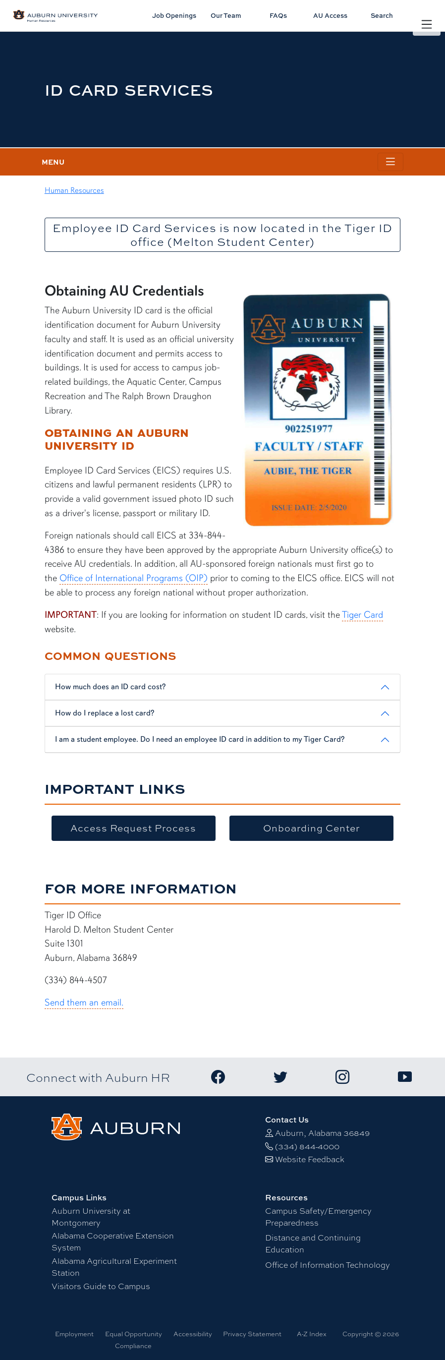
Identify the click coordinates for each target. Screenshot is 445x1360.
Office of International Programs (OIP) (133, 578)
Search (382, 15)
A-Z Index (312, 1333)
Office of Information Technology (327, 1264)
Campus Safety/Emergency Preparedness (318, 1216)
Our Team (226, 15)
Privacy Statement (252, 1333)
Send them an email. (84, 1002)
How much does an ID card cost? (110, 687)
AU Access (330, 15)
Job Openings (174, 15)
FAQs (278, 15)
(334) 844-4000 (307, 1146)
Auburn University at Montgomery (91, 1216)
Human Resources (74, 190)
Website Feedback (309, 1159)
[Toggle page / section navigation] (390, 162)
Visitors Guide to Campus (101, 1286)
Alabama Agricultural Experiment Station (114, 1266)
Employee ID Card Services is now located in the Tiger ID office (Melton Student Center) (222, 234)
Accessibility (192, 1333)
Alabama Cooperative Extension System (113, 1241)
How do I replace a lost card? (104, 713)
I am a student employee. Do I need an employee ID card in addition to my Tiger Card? (199, 739)
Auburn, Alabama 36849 (322, 1132)
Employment (74, 1333)
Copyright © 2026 (370, 1333)
